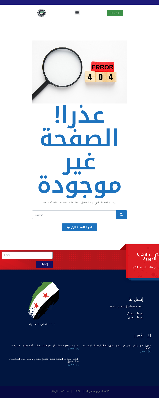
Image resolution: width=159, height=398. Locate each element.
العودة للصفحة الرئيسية (79, 227)
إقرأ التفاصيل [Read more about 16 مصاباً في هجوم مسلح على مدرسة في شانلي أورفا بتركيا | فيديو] (73, 349)
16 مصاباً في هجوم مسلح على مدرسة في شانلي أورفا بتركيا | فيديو (45, 345)
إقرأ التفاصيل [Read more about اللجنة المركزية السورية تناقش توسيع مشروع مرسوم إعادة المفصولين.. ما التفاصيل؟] (73, 364)
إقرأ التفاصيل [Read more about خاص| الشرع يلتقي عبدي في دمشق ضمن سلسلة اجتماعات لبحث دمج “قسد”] (145, 351)
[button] (77, 12)
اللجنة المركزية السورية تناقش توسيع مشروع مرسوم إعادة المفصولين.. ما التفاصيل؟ (44, 360)
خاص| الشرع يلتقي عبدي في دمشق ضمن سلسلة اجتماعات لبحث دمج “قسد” (117, 346)
